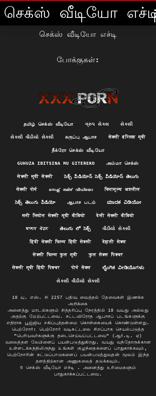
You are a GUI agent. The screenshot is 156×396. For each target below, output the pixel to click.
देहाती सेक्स (114, 242)
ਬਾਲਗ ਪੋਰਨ (37, 228)
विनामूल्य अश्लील (122, 189)
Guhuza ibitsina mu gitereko (56, 163)
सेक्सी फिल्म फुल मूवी (55, 254)
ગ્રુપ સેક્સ (97, 124)
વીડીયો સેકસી (116, 228)
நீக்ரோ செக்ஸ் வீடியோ (78, 150)
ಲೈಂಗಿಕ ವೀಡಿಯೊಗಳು (123, 267)
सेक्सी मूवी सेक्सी (35, 176)
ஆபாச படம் (81, 202)
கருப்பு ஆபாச (81, 137)
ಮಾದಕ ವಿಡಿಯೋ (124, 202)
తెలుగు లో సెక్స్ (75, 228)
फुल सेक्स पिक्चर (106, 254)
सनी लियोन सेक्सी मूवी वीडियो (53, 215)
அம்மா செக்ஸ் (122, 163)
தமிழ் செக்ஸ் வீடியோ (48, 124)
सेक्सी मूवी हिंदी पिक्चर (36, 267)
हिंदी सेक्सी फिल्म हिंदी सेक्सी (60, 242)
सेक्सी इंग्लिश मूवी (127, 137)
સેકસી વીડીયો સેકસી (31, 137)
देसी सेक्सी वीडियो (115, 215)
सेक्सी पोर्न (26, 189)
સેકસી (126, 124)
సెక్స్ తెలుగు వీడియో (35, 202)
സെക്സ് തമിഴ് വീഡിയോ (71, 189)
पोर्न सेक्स (81, 267)
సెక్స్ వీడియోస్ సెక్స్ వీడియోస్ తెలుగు (101, 176)
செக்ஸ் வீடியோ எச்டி (51, 367)
